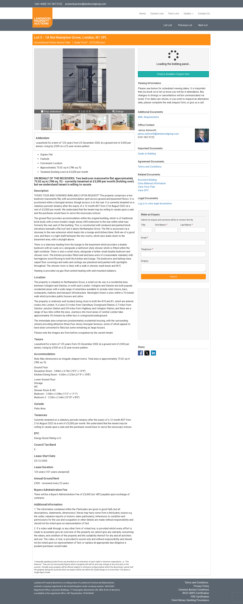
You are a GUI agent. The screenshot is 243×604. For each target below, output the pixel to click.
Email (143, 237)
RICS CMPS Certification (195, 593)
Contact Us (204, 13)
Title (143, 225)
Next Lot (203, 25)
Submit (173, 276)
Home (142, 13)
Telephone (146, 249)
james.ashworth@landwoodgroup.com (158, 133)
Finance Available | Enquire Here (173, 74)
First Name (160, 225)
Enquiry (144, 261)
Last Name (186, 225)
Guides (188, 13)
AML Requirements (148, 117)
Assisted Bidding (147, 179)
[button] (79, 111)
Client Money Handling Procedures (190, 600)
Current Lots (157, 13)
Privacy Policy (201, 586)
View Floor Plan (146, 186)
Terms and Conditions (149, 166)
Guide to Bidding (147, 153)
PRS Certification (200, 596)
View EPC (143, 190)
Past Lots (173, 13)
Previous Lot (185, 25)
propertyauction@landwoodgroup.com (85, 3)
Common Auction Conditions (194, 589)
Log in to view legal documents (155, 203)
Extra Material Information (152, 183)
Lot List (167, 25)
